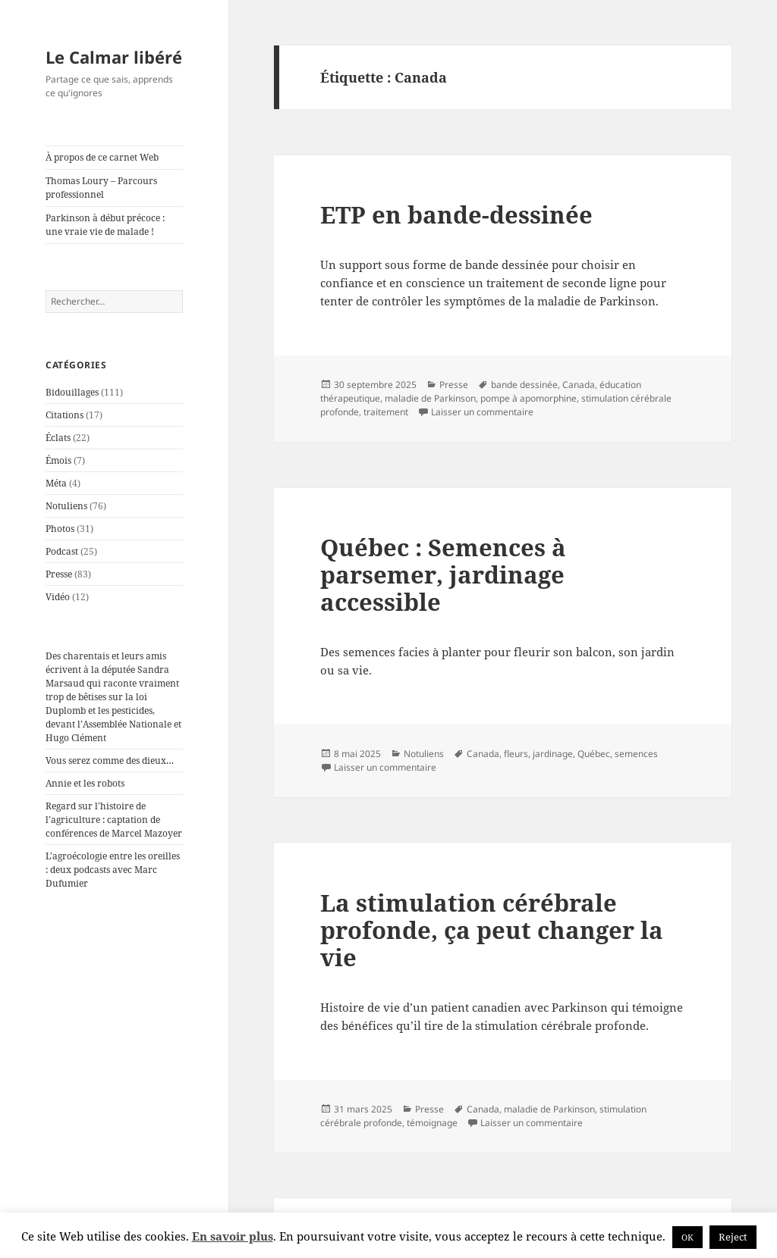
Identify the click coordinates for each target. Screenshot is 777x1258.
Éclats (58, 437)
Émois (58, 460)
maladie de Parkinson (430, 398)
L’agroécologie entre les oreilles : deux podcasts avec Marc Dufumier (113, 870)
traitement (385, 411)
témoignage (432, 1122)
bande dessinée (524, 384)
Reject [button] (733, 1237)
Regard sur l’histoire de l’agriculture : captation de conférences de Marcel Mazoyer (114, 820)
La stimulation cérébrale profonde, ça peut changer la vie (491, 930)
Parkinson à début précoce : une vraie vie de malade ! (105, 224)
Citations (64, 414)
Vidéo (58, 596)
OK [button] (687, 1237)
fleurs (516, 753)
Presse (59, 574)
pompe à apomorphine (528, 398)
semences (636, 753)
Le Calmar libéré (114, 56)
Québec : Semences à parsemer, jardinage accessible (443, 574)
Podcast (62, 551)
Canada (578, 384)
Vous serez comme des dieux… (110, 760)
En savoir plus (232, 1236)
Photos (60, 528)
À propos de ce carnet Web (102, 157)
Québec (593, 753)
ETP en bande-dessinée (456, 214)
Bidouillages (72, 392)
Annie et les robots (85, 783)
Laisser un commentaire (482, 411)
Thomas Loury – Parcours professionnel (101, 187)
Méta (56, 483)
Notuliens (66, 505)
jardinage (553, 753)
